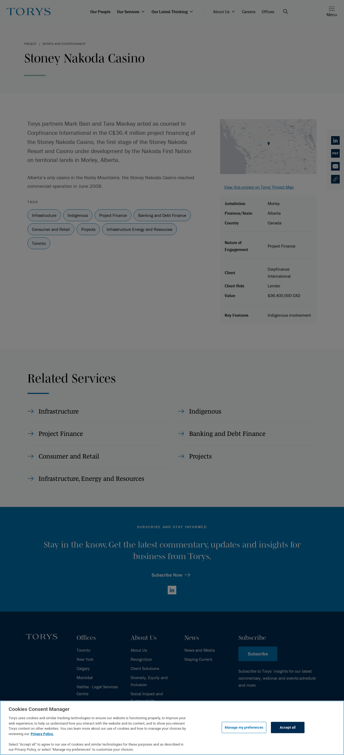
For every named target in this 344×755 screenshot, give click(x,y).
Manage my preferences (244, 727)
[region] (172, 728)
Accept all (288, 727)
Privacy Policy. (42, 734)
